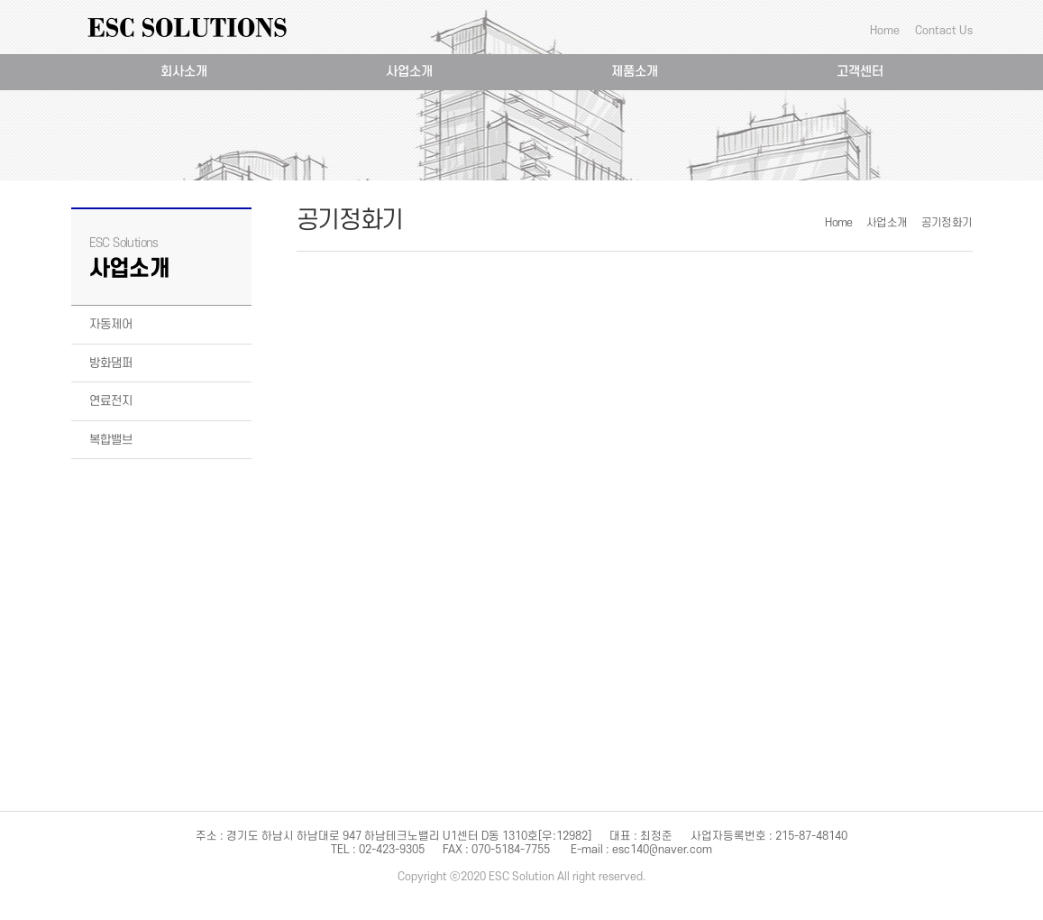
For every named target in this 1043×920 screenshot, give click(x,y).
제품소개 (634, 71)
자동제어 (111, 324)
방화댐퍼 (111, 363)
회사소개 (183, 71)
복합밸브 (111, 439)
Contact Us (944, 30)
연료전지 (111, 401)
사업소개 (409, 71)
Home (885, 30)
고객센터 (860, 71)
